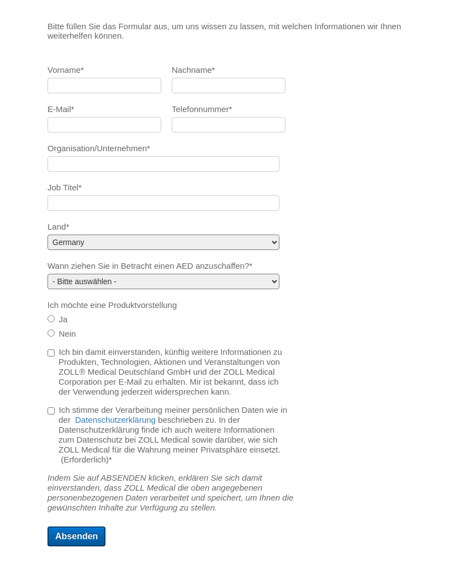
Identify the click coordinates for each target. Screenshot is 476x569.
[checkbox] (169, 327)
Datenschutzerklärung (115, 419)
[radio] (169, 320)
